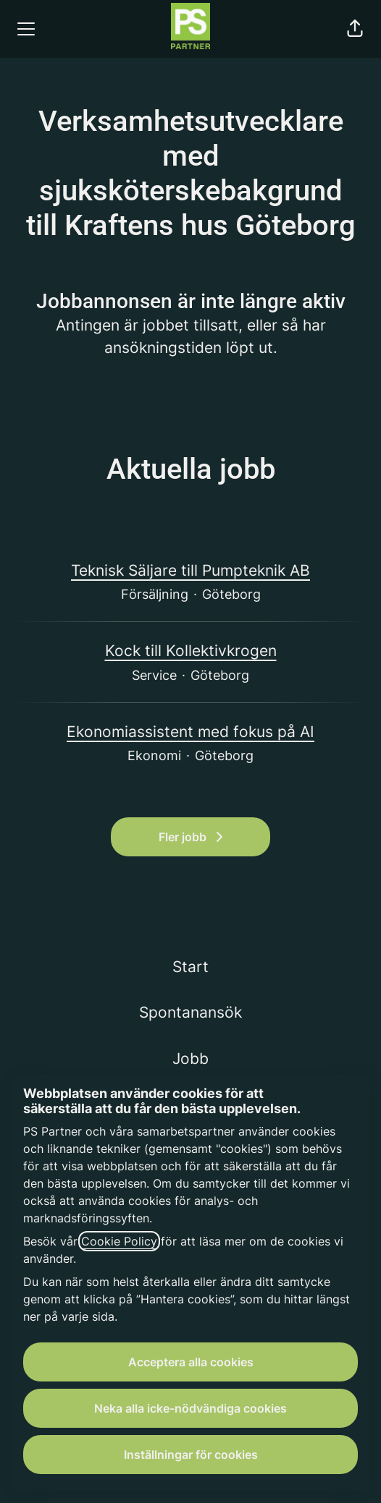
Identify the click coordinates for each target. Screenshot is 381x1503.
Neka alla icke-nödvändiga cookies (190, 1408)
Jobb (190, 1058)
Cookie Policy (119, 1241)
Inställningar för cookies (191, 1454)
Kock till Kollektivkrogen (191, 651)
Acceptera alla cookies (191, 1362)
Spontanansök (190, 1012)
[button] (355, 29)
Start (190, 967)
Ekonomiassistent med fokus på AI (190, 732)
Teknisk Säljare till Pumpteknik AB (190, 570)
